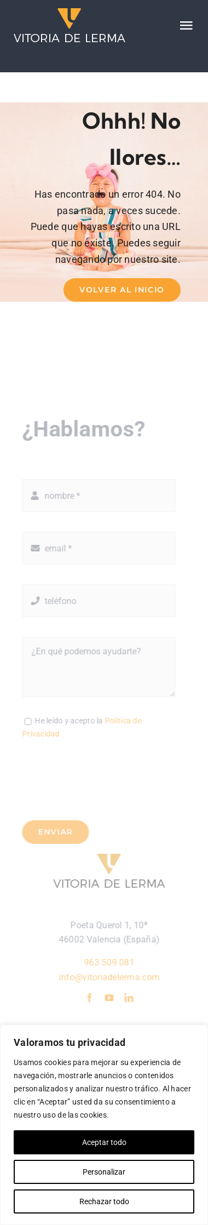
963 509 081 (112, 962)
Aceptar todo (104, 1142)
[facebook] (92, 997)
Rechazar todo (104, 1201)
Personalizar (104, 1172)
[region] (104, 1125)
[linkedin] (132, 997)
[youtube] (112, 997)
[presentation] (102, 779)
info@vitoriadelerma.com (112, 977)
